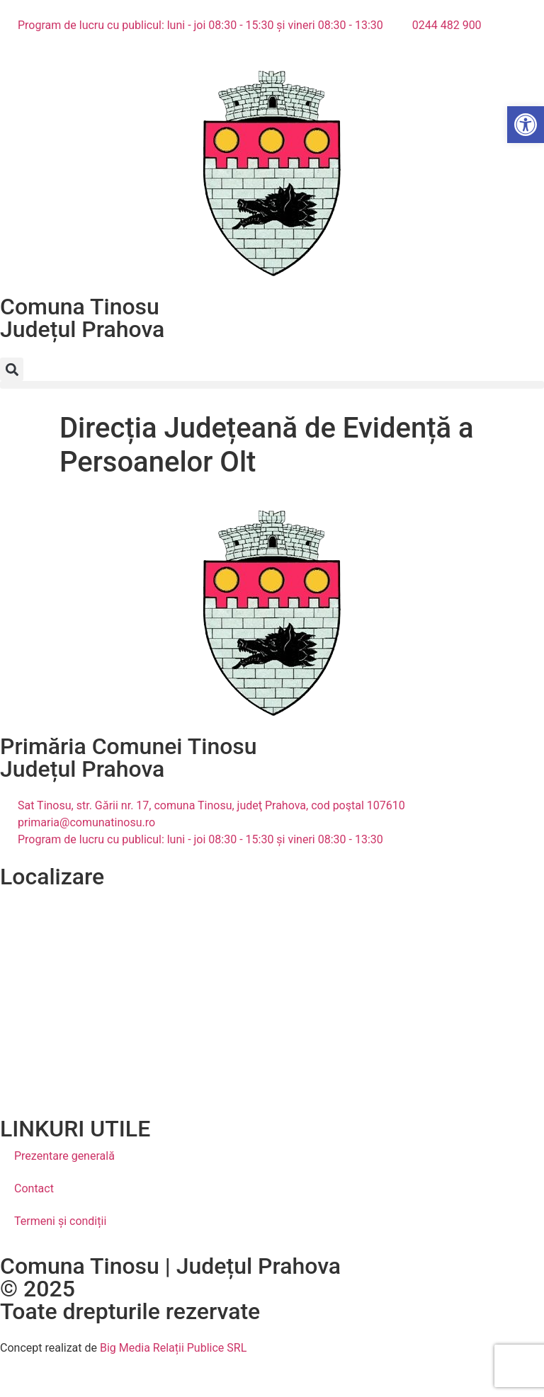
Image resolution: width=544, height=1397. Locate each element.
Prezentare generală (64, 1156)
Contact (34, 1188)
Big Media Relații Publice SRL (173, 1348)
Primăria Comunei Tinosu (128, 746)
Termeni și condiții (60, 1221)
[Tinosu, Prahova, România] (272, 994)
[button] (11, 369)
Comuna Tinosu (79, 306)
